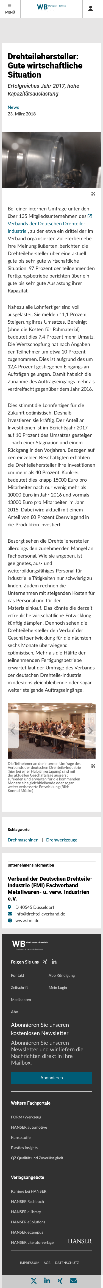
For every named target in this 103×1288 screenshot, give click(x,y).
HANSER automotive (29, 1127)
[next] (90, 730)
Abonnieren (51, 1078)
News (13, 107)
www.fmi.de (27, 921)
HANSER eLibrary (26, 1212)
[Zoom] (93, 766)
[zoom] (93, 194)
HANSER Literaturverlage (32, 1243)
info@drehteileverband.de (40, 914)
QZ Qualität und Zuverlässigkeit (37, 1158)
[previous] (13, 730)
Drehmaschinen (23, 840)
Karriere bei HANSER (28, 1192)
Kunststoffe (20, 1138)
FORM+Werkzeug (26, 1117)
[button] (52, 731)
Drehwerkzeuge (61, 840)
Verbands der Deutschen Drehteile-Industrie (50, 224)
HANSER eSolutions (28, 1222)
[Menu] (10, 9)
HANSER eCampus (27, 1232)
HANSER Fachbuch (27, 1202)
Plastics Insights (24, 1148)
